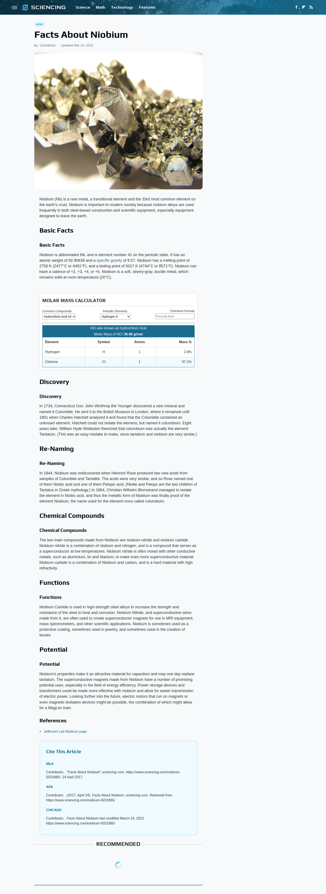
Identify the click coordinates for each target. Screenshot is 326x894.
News (39, 24)
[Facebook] (296, 7)
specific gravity (109, 260)
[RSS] (311, 7)
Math (101, 7)
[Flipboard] (304, 7)
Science (83, 7)
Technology (122, 7)
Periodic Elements (115, 311)
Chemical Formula (182, 311)
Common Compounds (57, 311)
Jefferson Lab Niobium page (65, 731)
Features (147, 7)
